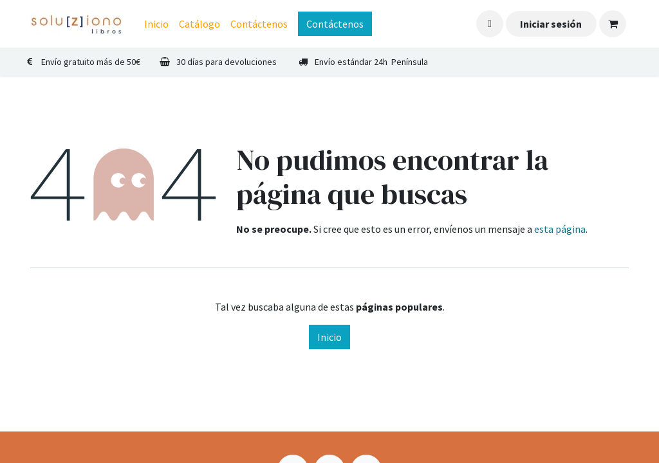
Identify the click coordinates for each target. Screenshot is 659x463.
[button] (489, 23)
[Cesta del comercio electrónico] (612, 23)
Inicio (329, 337)
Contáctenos (335, 23)
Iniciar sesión (551, 23)
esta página (560, 228)
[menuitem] (156, 24)
